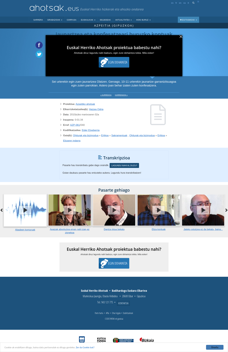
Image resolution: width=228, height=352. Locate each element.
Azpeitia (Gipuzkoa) (114, 25)
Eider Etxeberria (91, 130)
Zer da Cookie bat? (85, 347)
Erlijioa (105, 135)
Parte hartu (99, 313)
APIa (107, 313)
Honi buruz (143, 20)
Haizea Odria (96, 109)
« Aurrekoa (106, 95)
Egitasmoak (188, 20)
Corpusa (71, 20)
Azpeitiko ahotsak (85, 104)
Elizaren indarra (71, 140)
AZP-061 (75, 125)
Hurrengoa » (121, 95)
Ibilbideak (105, 20)
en (180, 3)
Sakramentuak (119, 135)
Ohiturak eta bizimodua (85, 135)
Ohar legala (116, 313)
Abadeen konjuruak (25, 230)
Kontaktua (123, 303)
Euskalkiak (88, 20)
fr (176, 3)
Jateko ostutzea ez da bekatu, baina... (203, 229)
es (172, 3)
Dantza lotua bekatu (114, 229)
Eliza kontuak (158, 229)
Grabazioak (54, 20)
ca (184, 3)
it (188, 3)
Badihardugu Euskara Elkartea (129, 291)
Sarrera (38, 20)
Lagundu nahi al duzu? (124, 165)
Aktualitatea (123, 20)
